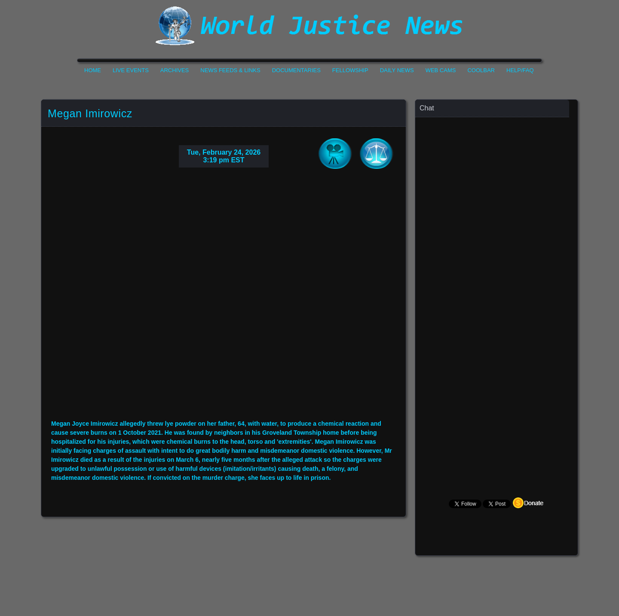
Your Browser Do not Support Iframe (223, 300)
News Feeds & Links (230, 70)
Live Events (131, 70)
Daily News (397, 70)
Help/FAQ (520, 70)
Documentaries (296, 70)
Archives (174, 70)
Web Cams (441, 70)
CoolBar (481, 70)
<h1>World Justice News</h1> (309, 25)
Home (92, 70)
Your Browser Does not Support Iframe (497, 286)
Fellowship (350, 70)
